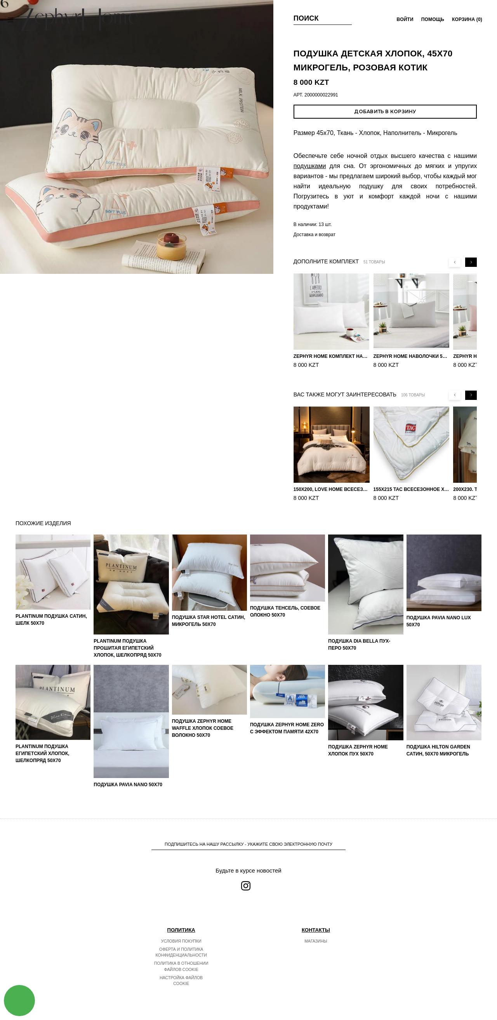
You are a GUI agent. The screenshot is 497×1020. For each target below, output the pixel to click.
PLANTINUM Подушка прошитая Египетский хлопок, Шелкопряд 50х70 (127, 648)
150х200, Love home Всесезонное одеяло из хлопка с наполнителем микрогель (332, 489)
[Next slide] (471, 262)
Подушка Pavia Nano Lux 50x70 (439, 621)
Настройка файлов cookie (181, 980)
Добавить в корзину (385, 111)
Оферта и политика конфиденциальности (181, 952)
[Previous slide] (455, 262)
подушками (310, 166)
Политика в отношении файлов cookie (181, 966)
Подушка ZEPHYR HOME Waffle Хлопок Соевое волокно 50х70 (202, 728)
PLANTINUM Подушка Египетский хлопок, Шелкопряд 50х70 (42, 753)
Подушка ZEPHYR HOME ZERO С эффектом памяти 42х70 (287, 728)
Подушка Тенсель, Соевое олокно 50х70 (285, 611)
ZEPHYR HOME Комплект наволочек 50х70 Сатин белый (332, 356)
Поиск (306, 18)
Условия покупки (181, 941)
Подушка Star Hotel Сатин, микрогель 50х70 (208, 621)
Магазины (315, 941)
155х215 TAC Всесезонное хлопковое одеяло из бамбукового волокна (412, 489)
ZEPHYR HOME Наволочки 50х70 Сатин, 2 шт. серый (412, 356)
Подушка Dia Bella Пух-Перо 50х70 (359, 644)
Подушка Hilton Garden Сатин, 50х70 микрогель (438, 750)
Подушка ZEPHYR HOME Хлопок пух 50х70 (358, 750)
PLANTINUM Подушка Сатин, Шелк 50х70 (51, 619)
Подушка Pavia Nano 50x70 (128, 784)
